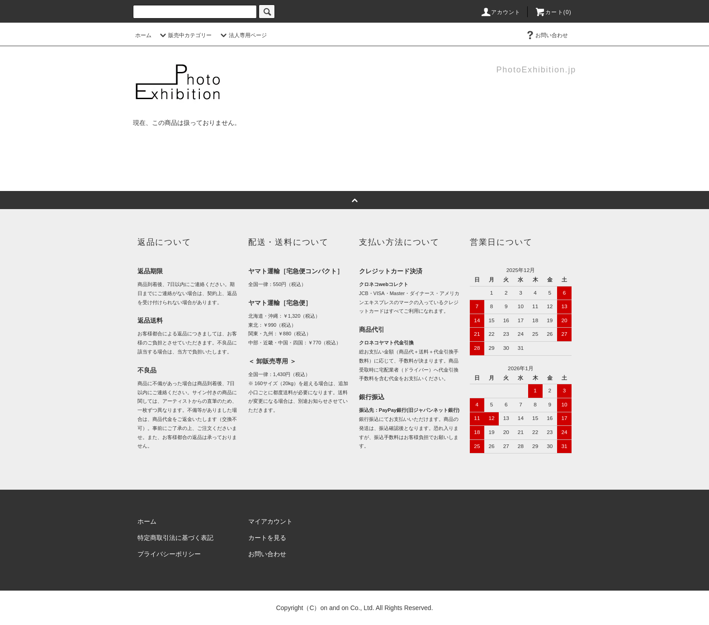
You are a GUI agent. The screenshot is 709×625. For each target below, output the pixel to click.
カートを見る (267, 537)
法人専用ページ (242, 35)
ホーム (143, 35)
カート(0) (553, 12)
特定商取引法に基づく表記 (175, 537)
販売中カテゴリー (184, 35)
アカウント (500, 12)
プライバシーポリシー (169, 554)
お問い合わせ (546, 35)
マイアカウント (270, 521)
